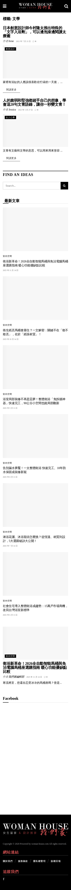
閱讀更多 (11, 89)
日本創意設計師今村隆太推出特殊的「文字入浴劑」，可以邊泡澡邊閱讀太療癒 (34, 32)
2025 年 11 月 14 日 (34, 677)
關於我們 (8, 861)
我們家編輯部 (16, 676)
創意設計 (10, 49)
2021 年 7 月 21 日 (23, 41)
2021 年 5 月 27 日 (25, 110)
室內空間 (7, 256)
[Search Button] (64, 185)
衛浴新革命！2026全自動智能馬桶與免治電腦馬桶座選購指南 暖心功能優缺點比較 (35, 667)
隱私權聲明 (39, 861)
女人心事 (10, 117)
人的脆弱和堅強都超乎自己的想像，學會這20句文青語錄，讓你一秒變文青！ (34, 102)
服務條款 (23, 861)
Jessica (12, 109)
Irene (11, 41)
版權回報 (56, 861)
